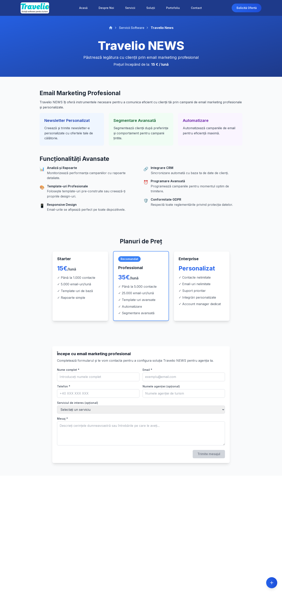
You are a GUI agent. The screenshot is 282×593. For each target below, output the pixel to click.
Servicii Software (131, 28)
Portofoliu (173, 7)
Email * (147, 369)
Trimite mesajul (208, 454)
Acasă (83, 7)
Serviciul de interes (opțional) (77, 402)
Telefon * (63, 386)
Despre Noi (106, 7)
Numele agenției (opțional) (161, 386)
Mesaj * (62, 418)
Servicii (130, 7)
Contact (196, 7)
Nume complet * (68, 369)
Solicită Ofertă (246, 7)
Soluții (150, 7)
